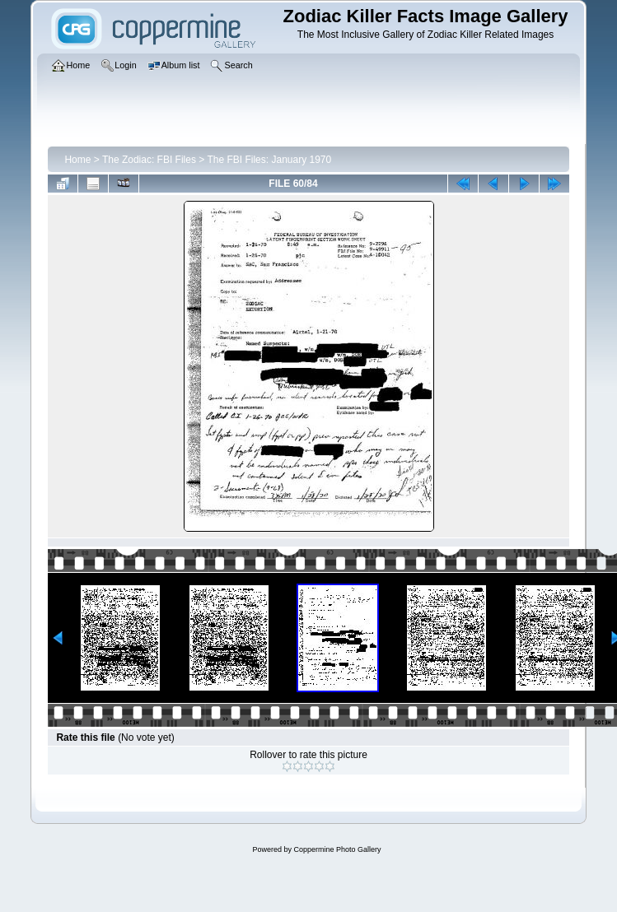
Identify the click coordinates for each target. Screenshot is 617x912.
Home (77, 159)
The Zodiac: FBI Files (149, 159)
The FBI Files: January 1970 (269, 159)
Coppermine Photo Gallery (337, 849)
